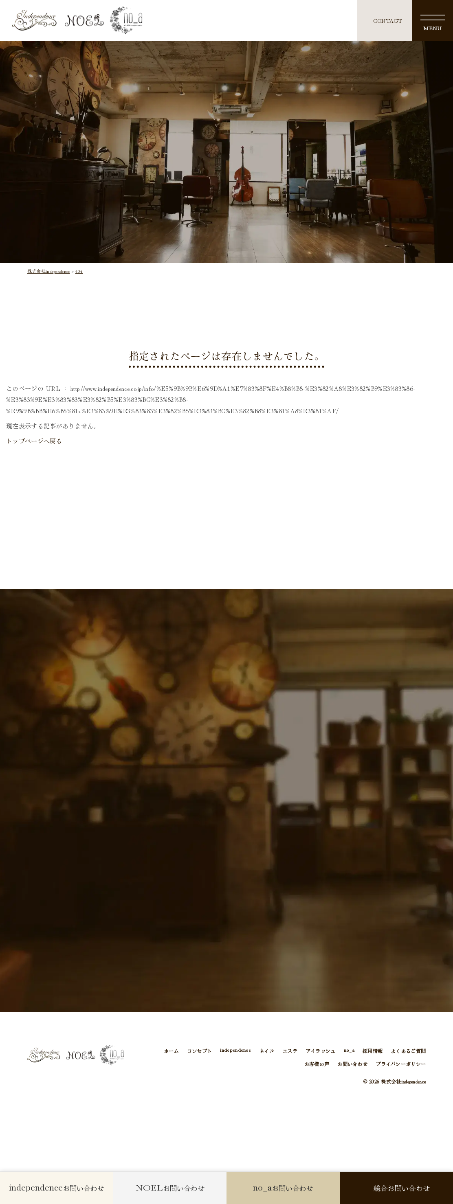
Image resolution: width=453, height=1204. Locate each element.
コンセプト (199, 1050)
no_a (349, 1050)
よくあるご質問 (408, 1050)
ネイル (266, 1050)
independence (235, 1050)
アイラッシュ (321, 1050)
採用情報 (373, 1050)
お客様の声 (317, 1063)
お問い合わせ (352, 1063)
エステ (289, 1050)
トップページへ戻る (34, 440)
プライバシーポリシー (401, 1063)
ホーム (171, 1050)
